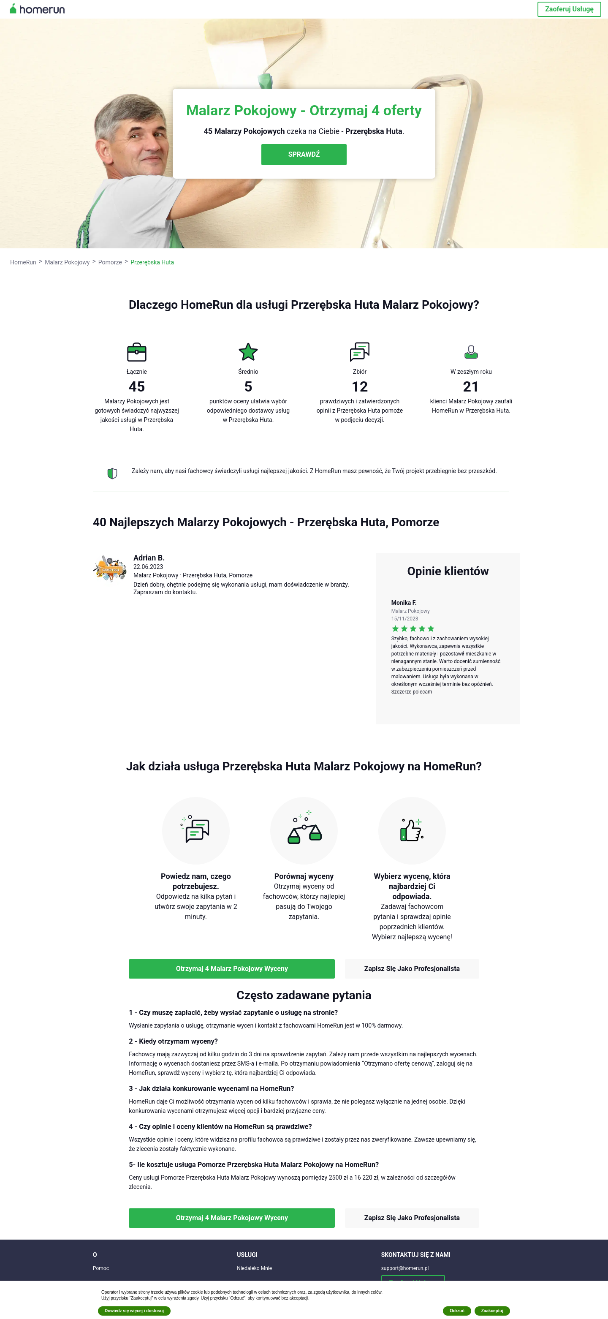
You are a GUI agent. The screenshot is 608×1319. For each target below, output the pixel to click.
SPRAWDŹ (304, 154)
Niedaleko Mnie (254, 1268)
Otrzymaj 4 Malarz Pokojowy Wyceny (232, 969)
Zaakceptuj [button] (492, 1310)
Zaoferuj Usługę (569, 9)
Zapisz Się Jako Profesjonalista (412, 969)
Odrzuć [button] (457, 1310)
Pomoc (101, 1268)
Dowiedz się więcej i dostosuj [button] (134, 1310)
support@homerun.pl (405, 1268)
